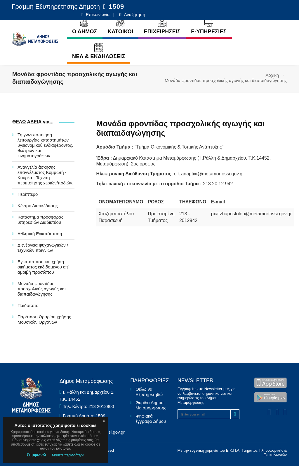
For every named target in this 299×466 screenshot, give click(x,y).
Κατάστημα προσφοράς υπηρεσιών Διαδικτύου (40, 219)
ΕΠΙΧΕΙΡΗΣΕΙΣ (154, 26)
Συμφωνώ (36, 455)
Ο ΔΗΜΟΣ (77, 26)
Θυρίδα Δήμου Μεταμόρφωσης (150, 405)
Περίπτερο (28, 194)
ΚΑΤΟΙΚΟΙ (113, 26)
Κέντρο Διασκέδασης (38, 205)
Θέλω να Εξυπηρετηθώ (149, 392)
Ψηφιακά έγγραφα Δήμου (150, 418)
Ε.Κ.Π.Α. (233, 450)
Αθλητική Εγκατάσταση (40, 233)
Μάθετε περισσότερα (68, 455)
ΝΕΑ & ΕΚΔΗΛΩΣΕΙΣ (91, 50)
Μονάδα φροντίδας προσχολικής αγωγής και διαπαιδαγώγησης (42, 288)
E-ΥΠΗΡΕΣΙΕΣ (201, 26)
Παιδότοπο (28, 305)
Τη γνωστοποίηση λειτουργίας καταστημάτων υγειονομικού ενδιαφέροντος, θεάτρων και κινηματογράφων (45, 145)
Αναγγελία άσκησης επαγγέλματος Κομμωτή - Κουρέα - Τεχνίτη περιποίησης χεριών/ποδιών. (45, 175)
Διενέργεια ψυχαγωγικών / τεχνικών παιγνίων (43, 247)
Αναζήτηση (276, 6)
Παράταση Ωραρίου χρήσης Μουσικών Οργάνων (44, 319)
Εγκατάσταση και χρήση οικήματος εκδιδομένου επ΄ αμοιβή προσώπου (43, 267)
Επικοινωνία (238, 6)
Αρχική (272, 75)
